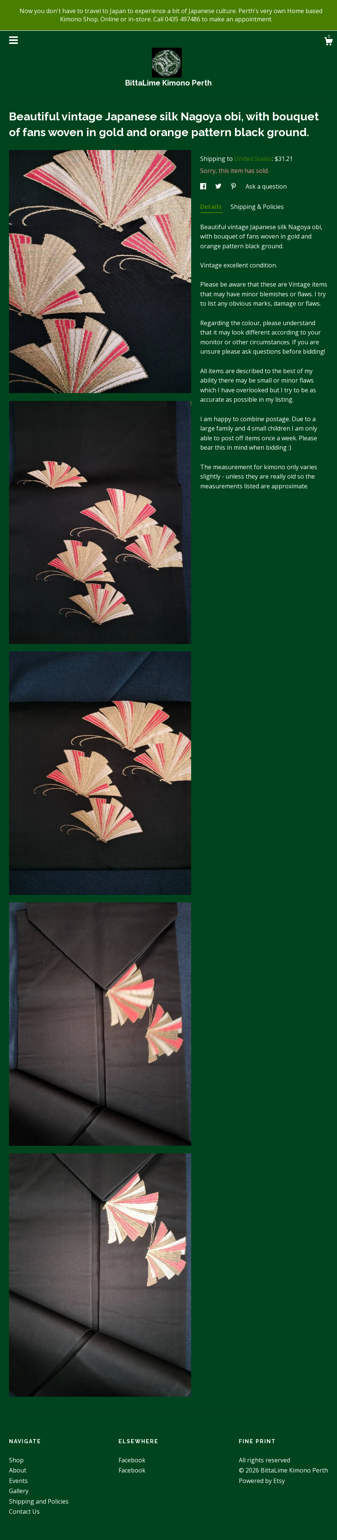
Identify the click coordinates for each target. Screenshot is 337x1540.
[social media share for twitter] (219, 186)
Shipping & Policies (257, 207)
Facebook (131, 1460)
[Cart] (328, 42)
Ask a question (266, 186)
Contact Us (24, 1511)
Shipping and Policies (39, 1501)
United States (253, 159)
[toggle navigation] (13, 40)
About (17, 1470)
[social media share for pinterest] (234, 186)
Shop (16, 1460)
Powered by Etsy (262, 1481)
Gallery (18, 1491)
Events (18, 1481)
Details (211, 207)
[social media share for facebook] (204, 186)
